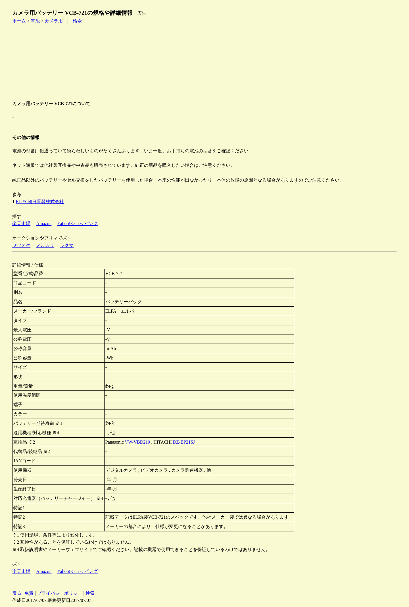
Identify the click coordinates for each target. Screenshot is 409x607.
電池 (35, 20)
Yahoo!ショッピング (77, 223)
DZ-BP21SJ (184, 442)
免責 (29, 593)
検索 (77, 20)
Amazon (43, 223)
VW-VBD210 (137, 442)
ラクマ (67, 245)
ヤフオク (21, 245)
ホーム (19, 20)
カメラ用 (54, 20)
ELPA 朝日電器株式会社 (40, 201)
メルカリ (45, 245)
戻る (16, 593)
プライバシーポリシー (59, 593)
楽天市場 (21, 223)
